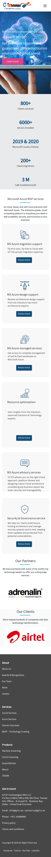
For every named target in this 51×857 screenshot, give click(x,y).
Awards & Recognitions (13, 675)
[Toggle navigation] (45, 6)
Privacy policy (9, 822)
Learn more (12, 61)
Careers (5, 693)
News (4, 687)
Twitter (17, 850)
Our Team (7, 681)
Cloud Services (9, 712)
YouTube (26, 850)
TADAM (5, 775)
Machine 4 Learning (11, 750)
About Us (6, 668)
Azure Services (9, 719)
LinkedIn (35, 850)
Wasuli (5, 769)
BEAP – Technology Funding (15, 731)
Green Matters (9, 763)
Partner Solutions (10, 725)
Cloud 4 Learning (10, 757)
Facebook (7, 850)
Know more (24, 259)
